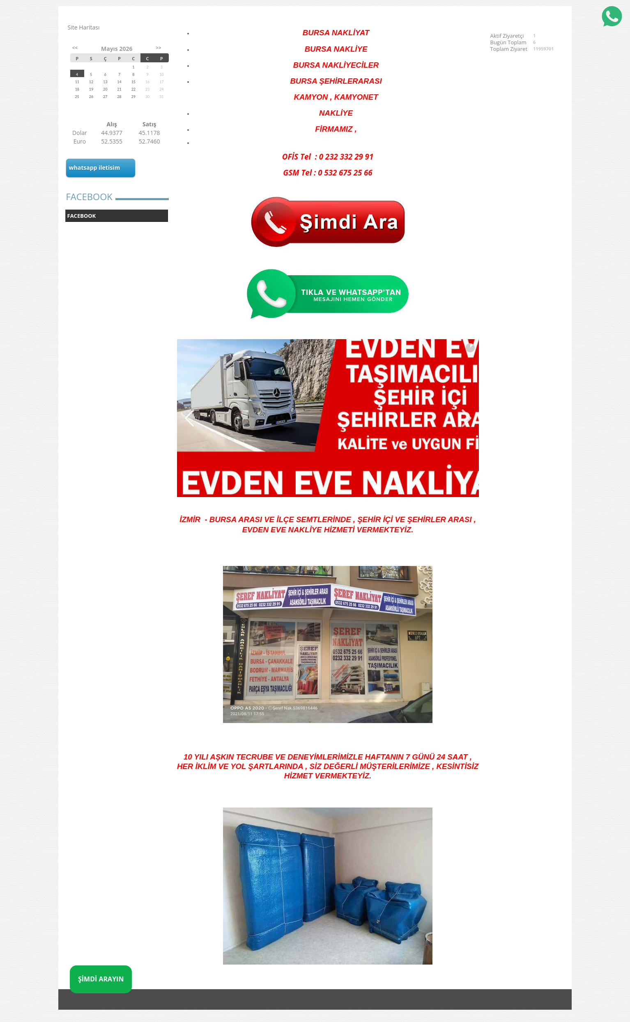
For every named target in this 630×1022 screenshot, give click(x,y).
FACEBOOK (81, 215)
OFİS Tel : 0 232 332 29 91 (327, 156)
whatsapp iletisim (94, 167)
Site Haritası (84, 27)
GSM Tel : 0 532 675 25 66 (327, 172)
